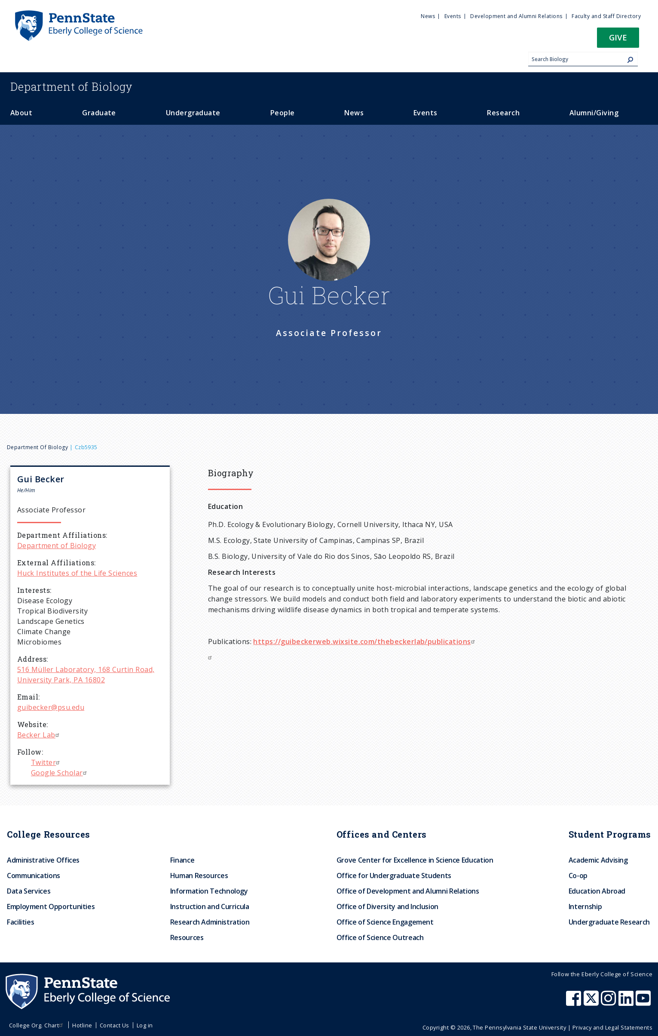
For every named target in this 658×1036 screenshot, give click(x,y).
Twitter (46, 762)
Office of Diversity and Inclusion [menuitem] (387, 906)
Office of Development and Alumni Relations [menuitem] (408, 891)
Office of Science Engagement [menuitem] (385, 922)
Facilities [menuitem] (20, 922)
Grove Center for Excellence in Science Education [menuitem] (415, 860)
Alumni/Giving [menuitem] (593, 112)
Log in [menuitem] (145, 1025)
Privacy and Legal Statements (612, 1027)
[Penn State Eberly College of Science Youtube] (644, 1002)
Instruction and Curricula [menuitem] (209, 906)
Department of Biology (37, 447)
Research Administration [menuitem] (210, 922)
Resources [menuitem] (187, 937)
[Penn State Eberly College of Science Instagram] (609, 1002)
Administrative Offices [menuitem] (43, 860)
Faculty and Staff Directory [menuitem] (606, 16)
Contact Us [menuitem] (114, 1025)
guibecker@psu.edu (50, 707)
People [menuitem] (282, 112)
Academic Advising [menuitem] (598, 860)
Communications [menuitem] (33, 875)
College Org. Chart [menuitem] (37, 1025)
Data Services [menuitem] (28, 891)
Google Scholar (60, 772)
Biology (71, 86)
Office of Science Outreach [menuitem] (380, 937)
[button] (618, 40)
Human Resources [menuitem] (199, 875)
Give (618, 37)
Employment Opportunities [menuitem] (51, 906)
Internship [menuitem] (585, 906)
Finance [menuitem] (182, 860)
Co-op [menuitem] (578, 875)
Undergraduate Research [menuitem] (609, 922)
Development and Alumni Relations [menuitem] (516, 16)
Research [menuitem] (503, 112)
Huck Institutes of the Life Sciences (77, 573)
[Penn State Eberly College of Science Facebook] (574, 1002)
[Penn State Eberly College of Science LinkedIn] (627, 1002)
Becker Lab (39, 735)
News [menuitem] (428, 16)
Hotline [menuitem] (82, 1025)
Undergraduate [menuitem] (193, 112)
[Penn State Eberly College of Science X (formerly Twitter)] (592, 1002)
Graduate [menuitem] (99, 112)
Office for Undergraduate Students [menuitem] (394, 875)
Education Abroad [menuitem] (597, 891)
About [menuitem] (21, 112)
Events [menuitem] (452, 16)
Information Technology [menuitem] (209, 891)
